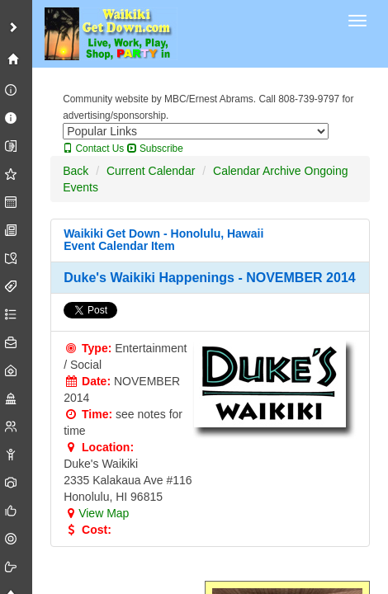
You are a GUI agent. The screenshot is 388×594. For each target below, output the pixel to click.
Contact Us (93, 148)
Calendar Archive (257, 170)
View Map (96, 513)
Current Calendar (150, 170)
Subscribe (155, 148)
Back (75, 170)
